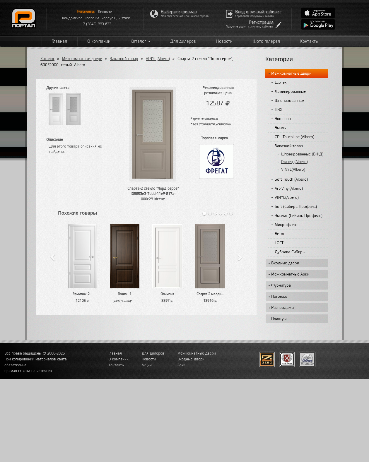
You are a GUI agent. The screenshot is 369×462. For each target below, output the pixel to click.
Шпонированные (289, 100)
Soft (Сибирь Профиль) (296, 206)
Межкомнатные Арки (290, 274)
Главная (59, 41)
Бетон (280, 234)
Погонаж (279, 296)
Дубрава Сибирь (290, 252)
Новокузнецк (86, 11)
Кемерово (105, 11)
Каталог (141, 41)
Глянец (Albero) (294, 162)
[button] (52, 256)
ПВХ (278, 109)
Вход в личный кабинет (258, 11)
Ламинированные (290, 91)
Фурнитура (281, 285)
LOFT (279, 243)
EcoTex (280, 82)
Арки (181, 365)
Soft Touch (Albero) (291, 179)
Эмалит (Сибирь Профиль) (298, 215)
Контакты (309, 41)
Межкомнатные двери (82, 59)
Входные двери (285, 263)
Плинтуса (279, 318)
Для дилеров (183, 41)
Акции (147, 365)
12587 (218, 103)
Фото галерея (266, 41)
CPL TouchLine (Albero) (294, 137)
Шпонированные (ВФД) (302, 154)
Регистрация (261, 22)
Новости (224, 41)
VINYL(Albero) (158, 59)
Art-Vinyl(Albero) (289, 188)
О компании (98, 41)
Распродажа (282, 307)
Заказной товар (124, 59)
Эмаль (280, 128)
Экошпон (283, 119)
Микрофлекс (286, 225)
